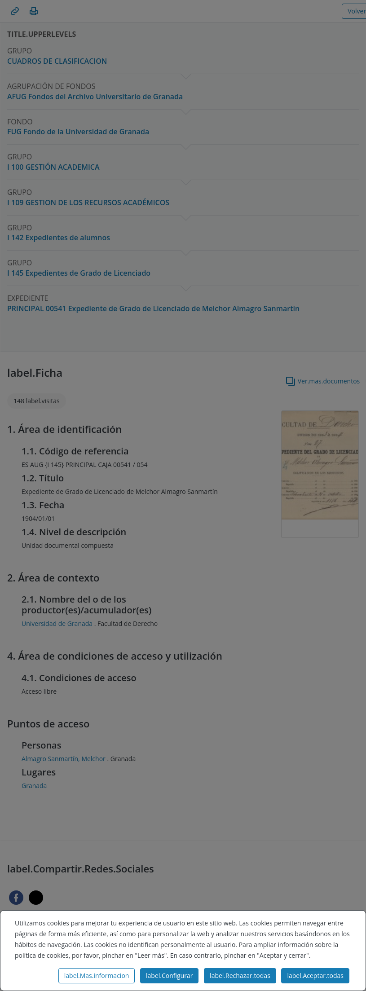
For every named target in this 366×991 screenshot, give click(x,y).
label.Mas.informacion (96, 975)
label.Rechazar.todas (240, 975)
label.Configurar (169, 975)
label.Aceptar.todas (315, 975)
